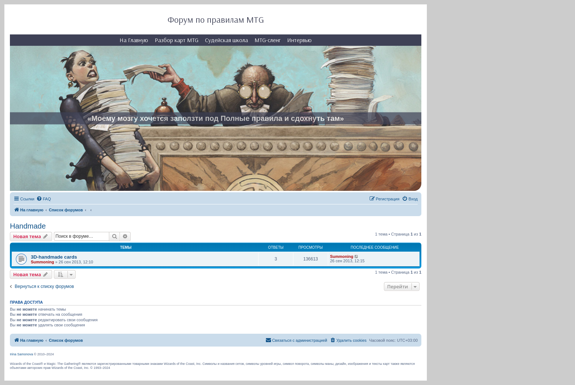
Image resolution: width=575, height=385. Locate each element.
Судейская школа (226, 40)
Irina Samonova (21, 354)
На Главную (134, 40)
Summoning (42, 262)
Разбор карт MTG (176, 40)
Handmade (28, 226)
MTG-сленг (267, 40)
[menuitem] (43, 199)
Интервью (299, 40)
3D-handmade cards (54, 257)
